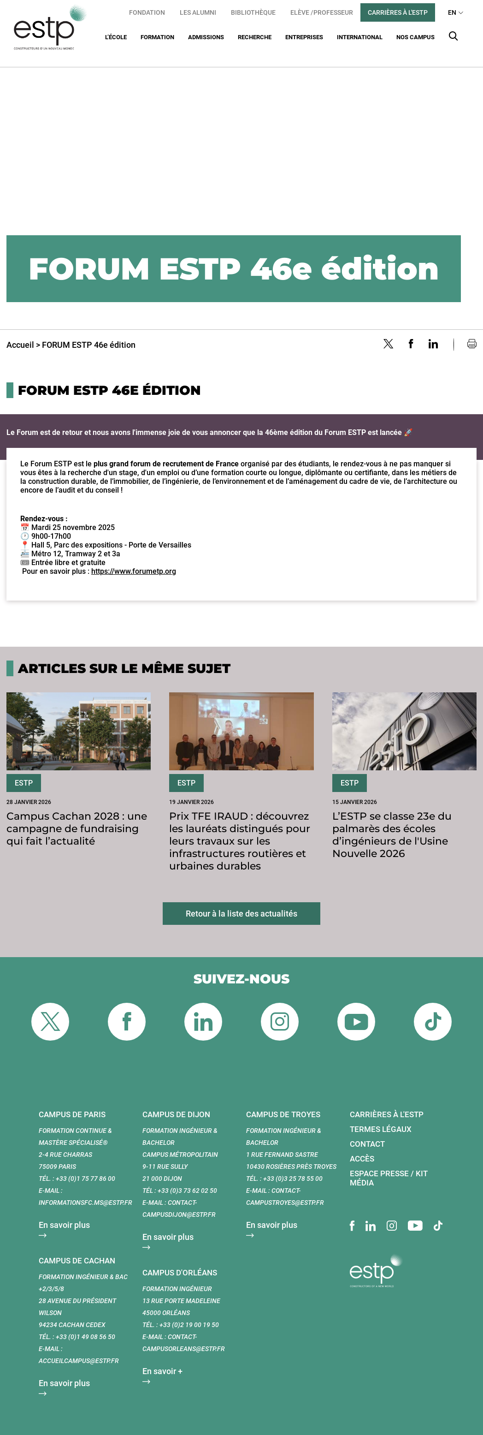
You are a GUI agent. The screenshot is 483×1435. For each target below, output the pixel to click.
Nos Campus (415, 37)
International (360, 37)
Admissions (206, 37)
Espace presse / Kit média (389, 1166)
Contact (367, 1132)
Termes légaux (381, 1117)
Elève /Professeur (321, 12)
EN (452, 12)
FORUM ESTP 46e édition (88, 333)
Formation (157, 37)
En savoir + (162, 1359)
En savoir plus (64, 1213)
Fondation (147, 12)
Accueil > (23, 333)
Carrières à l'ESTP (398, 12)
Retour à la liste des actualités (241, 902)
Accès (362, 1147)
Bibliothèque (253, 12)
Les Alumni (198, 12)
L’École (116, 37)
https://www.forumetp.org (133, 559)
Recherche (254, 37)
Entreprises (304, 37)
